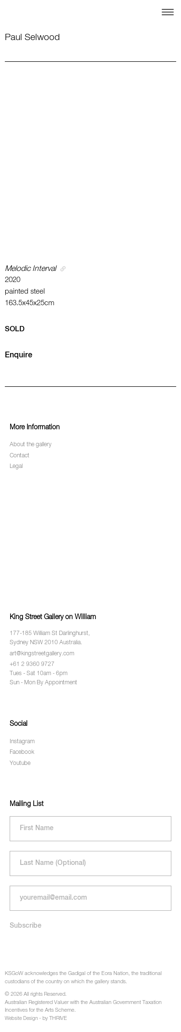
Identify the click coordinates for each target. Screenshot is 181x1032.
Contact (19, 456)
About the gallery (31, 445)
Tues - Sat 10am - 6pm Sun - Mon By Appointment (43, 678)
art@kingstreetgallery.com (42, 654)
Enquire (18, 355)
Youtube (20, 763)
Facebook (22, 752)
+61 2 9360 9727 (32, 664)
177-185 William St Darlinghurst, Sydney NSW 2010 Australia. (50, 638)
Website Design (21, 1018)
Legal (16, 466)
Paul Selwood (32, 37)
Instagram (22, 742)
